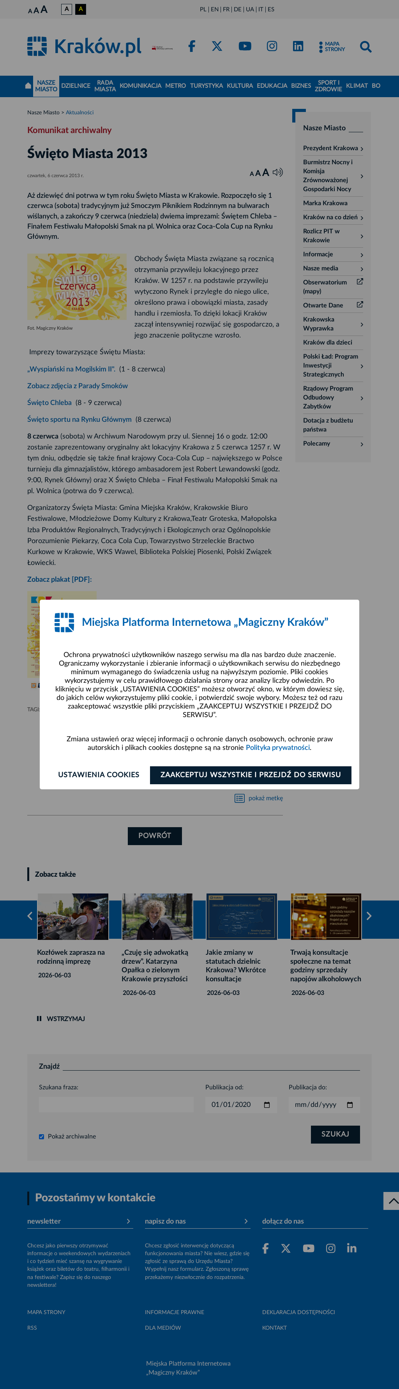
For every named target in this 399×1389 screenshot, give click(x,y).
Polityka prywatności (278, 747)
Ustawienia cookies (98, 775)
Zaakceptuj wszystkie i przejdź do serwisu (251, 775)
